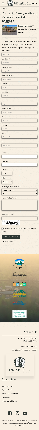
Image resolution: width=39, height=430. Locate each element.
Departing (5, 161)
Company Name (7, 67)
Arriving (4, 153)
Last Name (6, 59)
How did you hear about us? (11, 187)
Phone (4, 133)
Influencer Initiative (9, 401)
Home (4, 9)
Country (4, 125)
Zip (3, 117)
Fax (3, 141)
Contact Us (6, 397)
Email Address (7, 75)
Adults (4, 169)
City (3, 100)
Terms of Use (27, 423)
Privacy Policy (7, 390)
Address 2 (5, 92)
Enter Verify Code (8, 214)
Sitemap (21, 426)
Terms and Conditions (10, 393)
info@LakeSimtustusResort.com (24, 350)
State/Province (6, 108)
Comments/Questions (9, 198)
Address (4, 84)
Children (4, 178)
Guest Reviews (7, 386)
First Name (6, 51)
